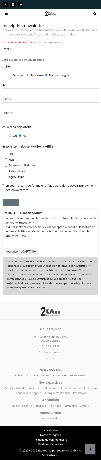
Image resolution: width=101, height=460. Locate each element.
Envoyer (11, 202)
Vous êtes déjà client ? (18, 127)
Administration (50, 455)
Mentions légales (50, 435)
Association (16, 171)
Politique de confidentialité (50, 440)
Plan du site (51, 430)
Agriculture (16, 177)
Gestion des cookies (50, 444)
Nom (5, 85)
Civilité (6, 66)
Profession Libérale (21, 165)
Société (7, 113)
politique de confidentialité (29, 287)
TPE (11, 154)
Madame (37, 75)
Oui (15, 136)
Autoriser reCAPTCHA (21, 251)
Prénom (7, 99)
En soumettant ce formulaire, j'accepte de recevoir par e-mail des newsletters (49, 188)
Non (25, 136)
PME (11, 159)
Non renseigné (59, 75)
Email (5, 49)
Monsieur (19, 75)
